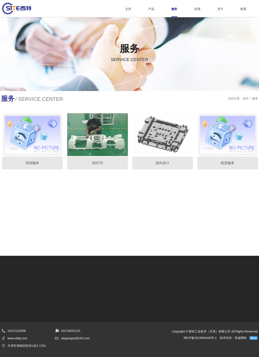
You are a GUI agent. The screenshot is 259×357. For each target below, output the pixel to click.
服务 (174, 9)
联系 (243, 9)
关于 (220, 9)
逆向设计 (163, 163)
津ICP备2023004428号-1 (200, 338)
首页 (247, 98)
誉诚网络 (241, 338)
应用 (197, 9)
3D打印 (98, 163)
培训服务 (33, 163)
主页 (128, 9)
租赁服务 (228, 163)
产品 (151, 9)
